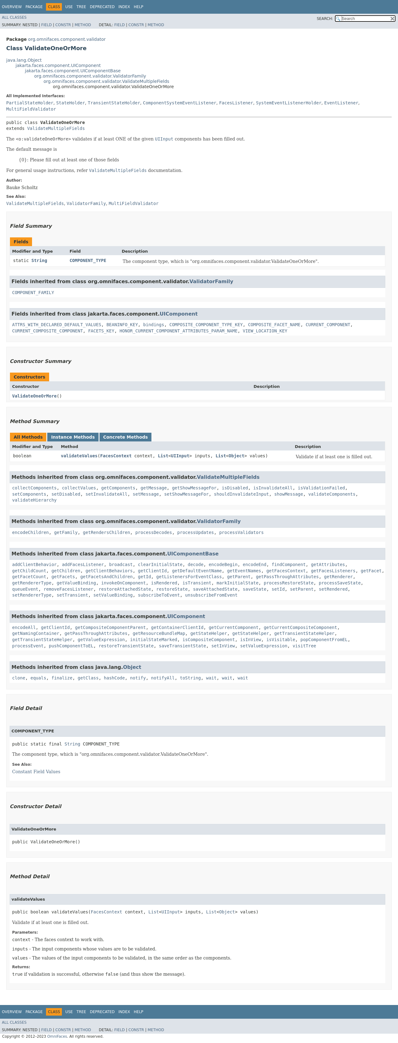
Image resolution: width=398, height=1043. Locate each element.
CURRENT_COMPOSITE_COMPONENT (47, 330)
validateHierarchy (34, 500)
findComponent (288, 564)
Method (83, 25)
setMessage (146, 494)
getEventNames (244, 570)
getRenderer (338, 576)
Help (138, 7)
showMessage (288, 494)
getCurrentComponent (233, 627)
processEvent (28, 645)
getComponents (118, 487)
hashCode (114, 677)
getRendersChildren (106, 532)
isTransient (197, 582)
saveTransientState (182, 645)
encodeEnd (254, 564)
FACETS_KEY (101, 330)
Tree (81, 7)
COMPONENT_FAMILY (33, 292)
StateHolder (70, 102)
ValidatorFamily (211, 281)
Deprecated (102, 7)
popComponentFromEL (324, 639)
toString (190, 677)
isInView (250, 639)
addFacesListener (83, 564)
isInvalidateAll (273, 487)
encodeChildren (30, 532)
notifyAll (163, 677)
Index (124, 7)
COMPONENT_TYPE (88, 260)
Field (46, 25)
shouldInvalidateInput (241, 494)
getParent (239, 576)
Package (34, 7)
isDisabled (235, 487)
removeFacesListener (68, 589)
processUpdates (195, 532)
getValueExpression (101, 639)
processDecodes (153, 532)
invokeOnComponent (123, 582)
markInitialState (237, 582)
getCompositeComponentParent (110, 627)
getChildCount (29, 570)
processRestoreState (288, 582)
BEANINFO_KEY (122, 324)
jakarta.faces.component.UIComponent (58, 65)
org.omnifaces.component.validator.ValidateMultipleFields (106, 81)
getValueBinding (76, 582)
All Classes (14, 17)
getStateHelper (208, 633)
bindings (153, 324)
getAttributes (328, 564)
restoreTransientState (126, 645)
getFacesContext (286, 570)
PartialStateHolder (29, 102)
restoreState (172, 589)
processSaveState (340, 582)
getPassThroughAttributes (287, 576)
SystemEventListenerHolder (289, 102)
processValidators (241, 532)
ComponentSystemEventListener (179, 102)
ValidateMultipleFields (56, 128)
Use (69, 7)
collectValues (79, 487)
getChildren (65, 570)
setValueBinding (112, 595)
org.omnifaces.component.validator (67, 39)
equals (38, 677)
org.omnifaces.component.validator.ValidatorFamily (90, 76)
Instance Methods (73, 437)
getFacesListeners (333, 570)
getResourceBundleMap (159, 633)
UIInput (180, 455)
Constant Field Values (36, 771)
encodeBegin (223, 564)
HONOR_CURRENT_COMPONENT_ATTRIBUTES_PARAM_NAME (179, 330)
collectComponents (34, 487)
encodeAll (24, 627)
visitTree (304, 645)
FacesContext (116, 455)
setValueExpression (263, 645)
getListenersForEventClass (189, 576)
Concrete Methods (125, 437)
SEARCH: (325, 19)
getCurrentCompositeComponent (300, 627)
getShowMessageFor (194, 487)
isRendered (164, 582)
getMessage (154, 487)
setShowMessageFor (186, 494)
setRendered (333, 589)
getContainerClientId (177, 627)
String (39, 260)
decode (196, 564)
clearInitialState (160, 564)
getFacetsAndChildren (106, 576)
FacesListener (236, 102)
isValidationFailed (321, 487)
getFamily (66, 532)
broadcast (121, 564)
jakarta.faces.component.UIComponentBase (73, 70)
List (163, 455)
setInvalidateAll (106, 494)
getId (144, 576)
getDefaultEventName (197, 570)
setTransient (72, 595)
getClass (88, 677)
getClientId (152, 570)
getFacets (63, 576)
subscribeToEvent (159, 595)
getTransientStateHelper (304, 633)
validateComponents (332, 494)
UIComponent (179, 314)
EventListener (341, 102)
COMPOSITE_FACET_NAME (274, 324)
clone (18, 677)
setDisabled (65, 494)
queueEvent (25, 589)
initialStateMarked (153, 639)
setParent (302, 589)
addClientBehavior (34, 564)
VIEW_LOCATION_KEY (265, 330)
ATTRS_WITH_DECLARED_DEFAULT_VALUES (56, 324)
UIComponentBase (193, 554)
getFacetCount (29, 576)
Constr (63, 25)
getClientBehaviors (109, 570)
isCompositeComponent (209, 639)
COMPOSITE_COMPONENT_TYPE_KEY (206, 324)
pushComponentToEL (71, 645)
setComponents (29, 494)
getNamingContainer (35, 633)
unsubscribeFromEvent (211, 595)
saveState (254, 589)
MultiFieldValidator (31, 109)
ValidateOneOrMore (34, 395)
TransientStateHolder (114, 102)
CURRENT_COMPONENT (328, 324)
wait (211, 677)
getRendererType (31, 582)
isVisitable (280, 639)
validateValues (79, 455)
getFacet (371, 570)
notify (138, 677)
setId (278, 589)
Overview (12, 7)
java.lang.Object (24, 60)
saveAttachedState (215, 589)
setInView (223, 645)
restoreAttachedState (125, 589)
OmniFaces (57, 1036)
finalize (61, 677)
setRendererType (31, 595)
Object (236, 455)
